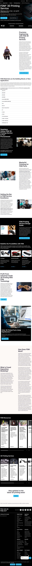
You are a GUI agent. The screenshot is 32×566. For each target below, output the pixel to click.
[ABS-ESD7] (16, 93)
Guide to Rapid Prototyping (26, 520)
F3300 (18, 531)
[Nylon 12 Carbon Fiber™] (16, 108)
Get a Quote (18, 554)
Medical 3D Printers (27, 532)
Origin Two (18, 532)
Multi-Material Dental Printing (19, 521)
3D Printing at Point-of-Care (20, 545)
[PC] (16, 110)
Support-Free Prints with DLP (20, 526)
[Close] (31, 562)
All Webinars (18, 548)
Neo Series (18, 533)
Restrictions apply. (9, 151)
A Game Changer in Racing (20, 542)
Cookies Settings (13, 564)
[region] (16, 563)
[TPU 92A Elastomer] (16, 116)
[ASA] (16, 104)
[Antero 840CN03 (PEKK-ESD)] (16, 101)
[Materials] (28, 539)
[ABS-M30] (16, 95)
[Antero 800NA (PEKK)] (16, 99)
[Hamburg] (31, 1)
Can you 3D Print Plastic (28, 524)
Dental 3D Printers (27, 531)
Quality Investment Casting (19, 516)
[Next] (29, 450)
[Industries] (28, 530)
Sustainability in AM (19, 543)
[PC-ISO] (16, 114)
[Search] (29, 1)
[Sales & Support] (20, 550)
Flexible (26, 542)
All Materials (26, 544)
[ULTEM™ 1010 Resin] (16, 119)
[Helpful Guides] (20, 514)
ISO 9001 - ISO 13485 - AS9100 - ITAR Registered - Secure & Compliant (10, 20)
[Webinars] (20, 539)
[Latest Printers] (20, 530)
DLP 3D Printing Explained (28, 525)
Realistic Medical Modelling (28, 521)
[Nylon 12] (16, 106)
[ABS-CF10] (16, 91)
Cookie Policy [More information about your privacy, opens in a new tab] (12, 562)
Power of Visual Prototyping (19, 519)
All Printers (18, 537)
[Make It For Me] (27, 1)
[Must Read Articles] (28, 515)
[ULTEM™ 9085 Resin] (16, 121)
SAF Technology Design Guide (20, 523)
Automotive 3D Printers (28, 533)
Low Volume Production (28, 518)
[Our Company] (28, 550)
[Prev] (26, 450)
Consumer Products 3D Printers (28, 537)
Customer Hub (19, 556)
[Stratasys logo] (1, 1)
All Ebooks (18, 527)
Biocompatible (26, 543)
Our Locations (26, 554)
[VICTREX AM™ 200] (16, 123)
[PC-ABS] (16, 112)
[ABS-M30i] (16, 97)
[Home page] (0, 3)
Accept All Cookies (18, 564)
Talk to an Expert (19, 555)
